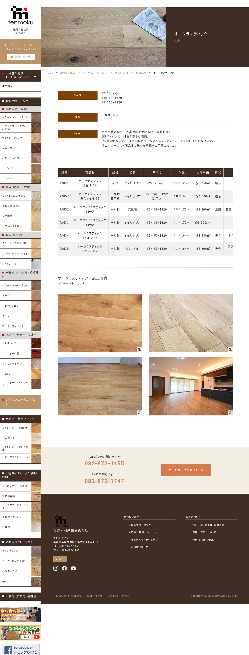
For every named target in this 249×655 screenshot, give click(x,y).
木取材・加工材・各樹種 (19, 578)
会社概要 (82, 591)
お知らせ (67, 591)
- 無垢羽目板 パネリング (149, 527)
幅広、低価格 (12, 235)
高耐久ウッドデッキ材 (18, 524)
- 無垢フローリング (146, 520)
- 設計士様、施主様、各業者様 (209, 520)
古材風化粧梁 (19, 78)
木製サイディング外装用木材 (22, 461)
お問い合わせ (101, 591)
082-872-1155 (109, 458)
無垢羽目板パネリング (18, 407)
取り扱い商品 (138, 511)
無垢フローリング (15, 104)
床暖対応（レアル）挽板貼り (21, 272)
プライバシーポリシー (126, 591)
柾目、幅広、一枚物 (16, 188)
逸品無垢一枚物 (14, 111)
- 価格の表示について (205, 527)
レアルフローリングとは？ (21, 393)
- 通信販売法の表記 (204, 534)
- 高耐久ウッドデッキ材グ (149, 534)
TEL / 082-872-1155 (23, 47)
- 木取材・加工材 (145, 542)
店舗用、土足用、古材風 (19, 329)
